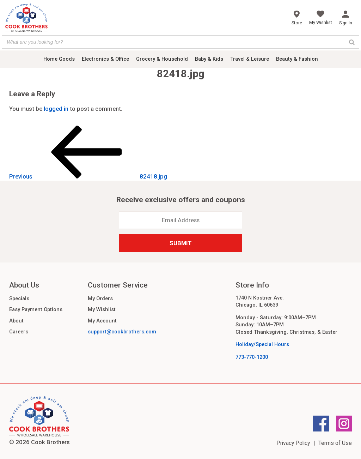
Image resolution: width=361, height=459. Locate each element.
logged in (56, 108)
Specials (19, 298)
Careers (18, 331)
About (16, 321)
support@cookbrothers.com (122, 331)
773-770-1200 (251, 357)
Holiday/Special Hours (262, 344)
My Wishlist (102, 309)
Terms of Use (335, 443)
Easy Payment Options (35, 309)
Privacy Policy (293, 443)
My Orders (100, 298)
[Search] (352, 42)
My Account (102, 321)
